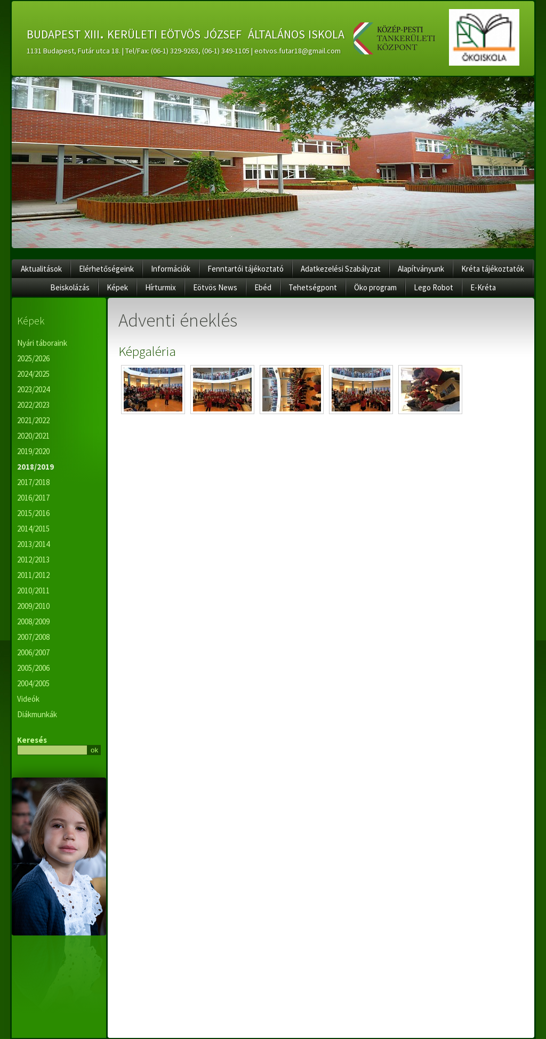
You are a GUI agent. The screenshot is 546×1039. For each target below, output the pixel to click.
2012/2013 (33, 559)
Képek (117, 287)
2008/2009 (33, 621)
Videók (28, 699)
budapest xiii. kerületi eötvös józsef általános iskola (185, 32)
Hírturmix (160, 287)
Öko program (375, 287)
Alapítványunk (421, 269)
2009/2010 (33, 606)
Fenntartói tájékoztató (245, 269)
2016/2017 (33, 498)
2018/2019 (35, 467)
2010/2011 (33, 590)
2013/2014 (33, 544)
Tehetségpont (312, 287)
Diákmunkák (37, 714)
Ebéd (262, 287)
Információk (170, 269)
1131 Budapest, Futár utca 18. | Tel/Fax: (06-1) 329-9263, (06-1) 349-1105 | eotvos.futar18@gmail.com (184, 50)
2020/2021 (33, 436)
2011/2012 (33, 575)
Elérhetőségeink (106, 269)
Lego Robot (433, 287)
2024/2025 (33, 374)
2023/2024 (33, 389)
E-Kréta (483, 287)
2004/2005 (33, 683)
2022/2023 (33, 405)
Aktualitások (41, 269)
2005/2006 (33, 668)
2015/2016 (33, 513)
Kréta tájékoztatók (492, 269)
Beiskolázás (70, 287)
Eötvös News (215, 287)
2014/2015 (33, 529)
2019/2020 (33, 451)
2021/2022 (33, 420)
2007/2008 (33, 637)
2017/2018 (33, 482)
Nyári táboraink (42, 343)
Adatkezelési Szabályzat (341, 269)
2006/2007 (33, 652)
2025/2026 (33, 358)
